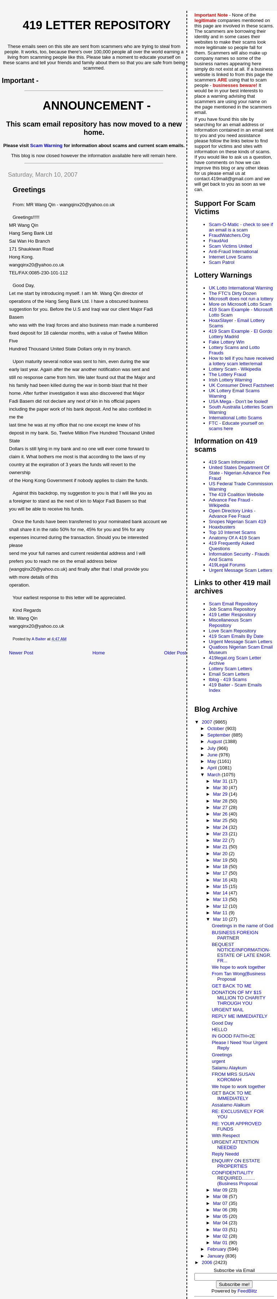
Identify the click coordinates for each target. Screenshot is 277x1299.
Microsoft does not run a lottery (241, 298)
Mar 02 (221, 1236)
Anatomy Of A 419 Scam (234, 537)
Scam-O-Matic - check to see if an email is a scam (241, 227)
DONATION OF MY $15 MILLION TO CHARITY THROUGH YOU (238, 998)
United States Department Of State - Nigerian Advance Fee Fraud (239, 473)
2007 (208, 722)
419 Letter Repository (97, 25)
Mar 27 (221, 807)
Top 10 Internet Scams (232, 532)
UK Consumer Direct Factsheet (241, 385)
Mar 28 (221, 801)
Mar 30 (221, 787)
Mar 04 (221, 1222)
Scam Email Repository (233, 603)
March (214, 774)
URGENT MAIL (228, 1009)
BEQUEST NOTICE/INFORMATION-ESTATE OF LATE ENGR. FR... (241, 952)
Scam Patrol (221, 262)
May (212, 761)
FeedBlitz (247, 1291)
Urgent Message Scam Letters (240, 570)
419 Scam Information (232, 462)
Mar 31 (221, 781)
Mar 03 (221, 1229)
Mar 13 (221, 899)
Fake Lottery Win (226, 342)
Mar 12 (221, 906)
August (215, 741)
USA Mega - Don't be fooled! (238, 401)
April (212, 767)
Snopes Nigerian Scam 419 (237, 521)
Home (98, 652)
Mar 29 (221, 794)
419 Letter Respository (232, 614)
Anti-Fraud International (233, 251)
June (213, 754)
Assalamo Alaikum (231, 1105)
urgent (218, 1061)
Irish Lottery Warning (230, 380)
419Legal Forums (227, 564)
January (216, 1256)
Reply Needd (225, 1154)
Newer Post (21, 652)
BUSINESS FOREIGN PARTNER (235, 935)
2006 (208, 1262)
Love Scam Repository (232, 630)
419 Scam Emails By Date (236, 636)
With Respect (225, 1135)
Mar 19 (221, 860)
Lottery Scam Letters (230, 668)
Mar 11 (221, 912)
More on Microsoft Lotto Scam (240, 304)
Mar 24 (221, 827)
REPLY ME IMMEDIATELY (239, 1016)
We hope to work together (238, 967)
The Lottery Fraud (227, 374)
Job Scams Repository (232, 609)
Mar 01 (221, 1242)
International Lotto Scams (235, 417)
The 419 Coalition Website (236, 494)
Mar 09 (221, 1190)
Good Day (222, 1023)
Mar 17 (221, 873)
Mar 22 (221, 840)
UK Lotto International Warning (241, 288)
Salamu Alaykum (229, 1067)
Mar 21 (221, 846)
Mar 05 (221, 1216)
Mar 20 (221, 853)
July (212, 748)
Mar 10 (221, 919)
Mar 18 (221, 866)
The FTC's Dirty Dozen (232, 293)
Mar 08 (221, 1196)
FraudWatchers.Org (229, 235)
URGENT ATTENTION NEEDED (235, 1144)
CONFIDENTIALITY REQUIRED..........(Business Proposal (235, 1178)
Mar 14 (221, 893)
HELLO (219, 1029)
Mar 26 (221, 814)
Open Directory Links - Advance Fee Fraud (232, 513)
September (219, 735)
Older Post (175, 652)
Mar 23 (221, 833)
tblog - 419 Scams (228, 679)
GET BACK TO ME (231, 986)
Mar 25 (221, 820)
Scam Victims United (230, 246)
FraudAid (218, 240)
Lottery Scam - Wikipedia (235, 369)
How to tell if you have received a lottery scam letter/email (241, 360)
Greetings (222, 1054)
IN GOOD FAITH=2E (233, 1036)
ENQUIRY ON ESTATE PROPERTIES (236, 1163)
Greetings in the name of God (242, 925)
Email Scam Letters (229, 674)
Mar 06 (221, 1209)
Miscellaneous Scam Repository (230, 622)
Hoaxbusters (222, 527)
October (216, 728)
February (217, 1249)
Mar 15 (221, 886)
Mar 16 (221, 880)
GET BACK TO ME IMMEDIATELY (231, 1095)
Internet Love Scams (230, 257)
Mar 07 (221, 1203)
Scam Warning (46, 145)
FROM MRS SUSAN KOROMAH (233, 1077)
